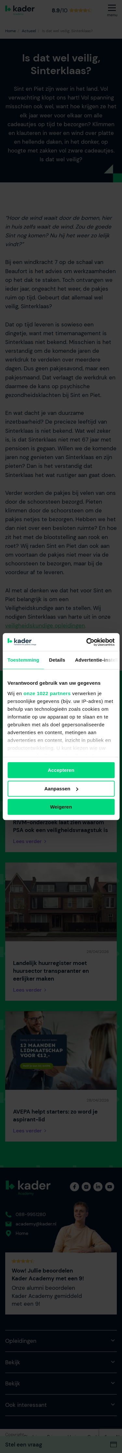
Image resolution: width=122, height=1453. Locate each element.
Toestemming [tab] (23, 660)
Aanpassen (61, 788)
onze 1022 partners (47, 693)
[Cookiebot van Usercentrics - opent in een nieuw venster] (87, 642)
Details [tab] (57, 660)
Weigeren (61, 807)
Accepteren (61, 770)
